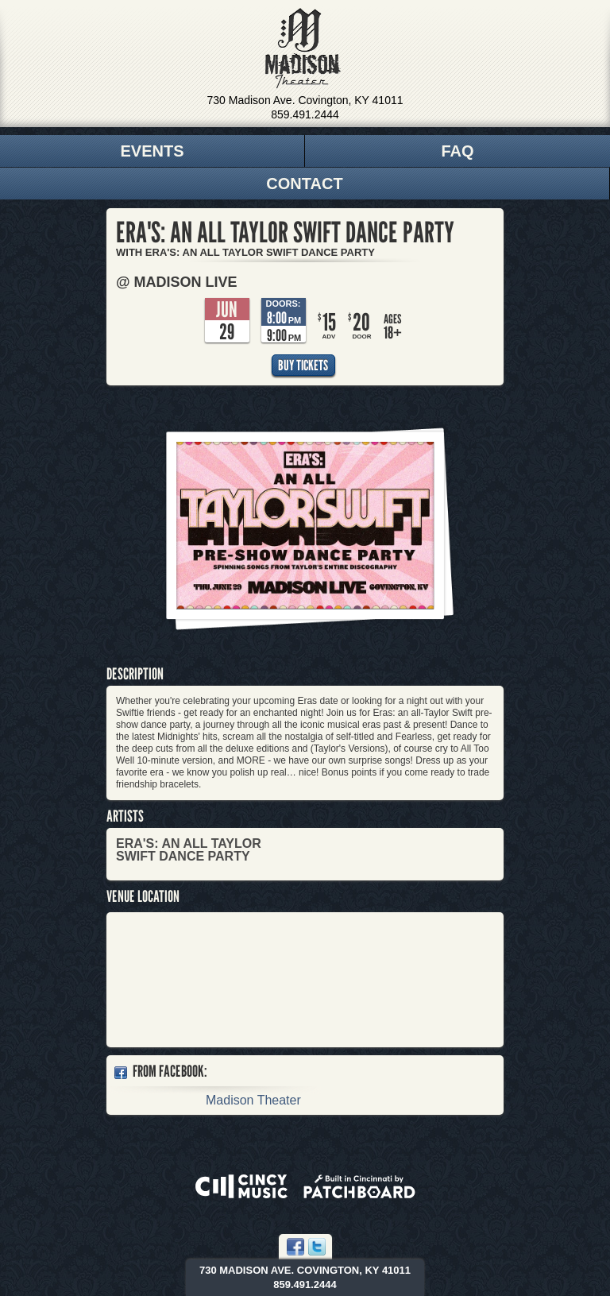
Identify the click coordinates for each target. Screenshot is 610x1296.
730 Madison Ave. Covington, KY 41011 (305, 100)
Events (151, 151)
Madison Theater (303, 48)
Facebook (295, 1246)
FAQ (457, 151)
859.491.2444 (305, 114)
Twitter (317, 1246)
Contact (304, 183)
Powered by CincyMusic (241, 1186)
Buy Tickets (303, 365)
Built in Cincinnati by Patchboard (359, 1186)
